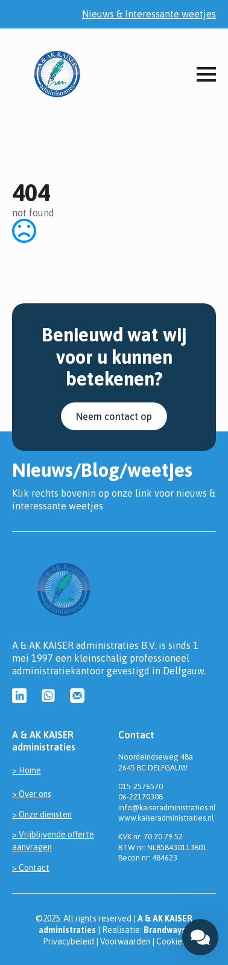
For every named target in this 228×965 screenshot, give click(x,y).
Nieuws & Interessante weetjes (149, 13)
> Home (26, 770)
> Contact (30, 868)
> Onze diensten (42, 814)
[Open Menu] (206, 74)
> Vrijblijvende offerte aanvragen (53, 841)
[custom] (19, 695)
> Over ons (31, 794)
